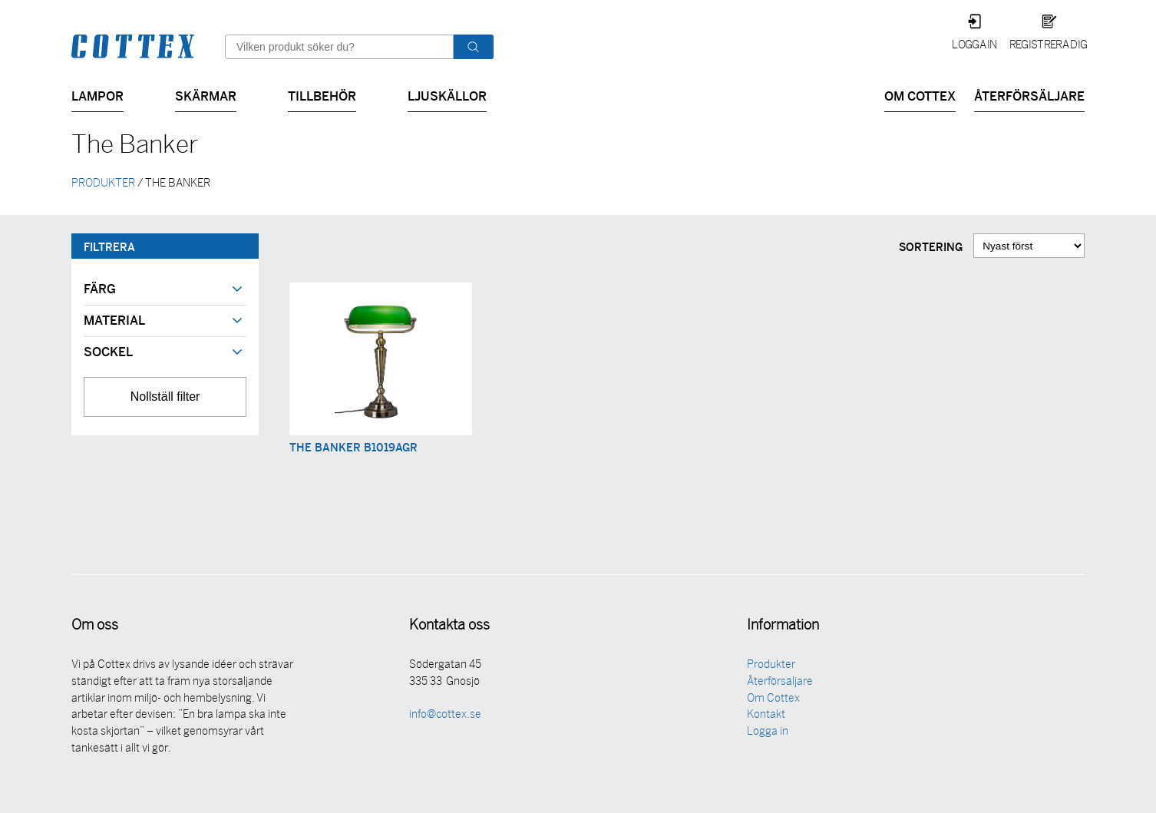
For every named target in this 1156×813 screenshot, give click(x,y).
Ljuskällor (447, 94)
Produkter (771, 667)
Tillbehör (322, 94)
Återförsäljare (1029, 94)
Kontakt (766, 717)
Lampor (97, 94)
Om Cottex (920, 94)
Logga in (974, 46)
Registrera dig (1048, 46)
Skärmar (205, 94)
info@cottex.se (445, 717)
